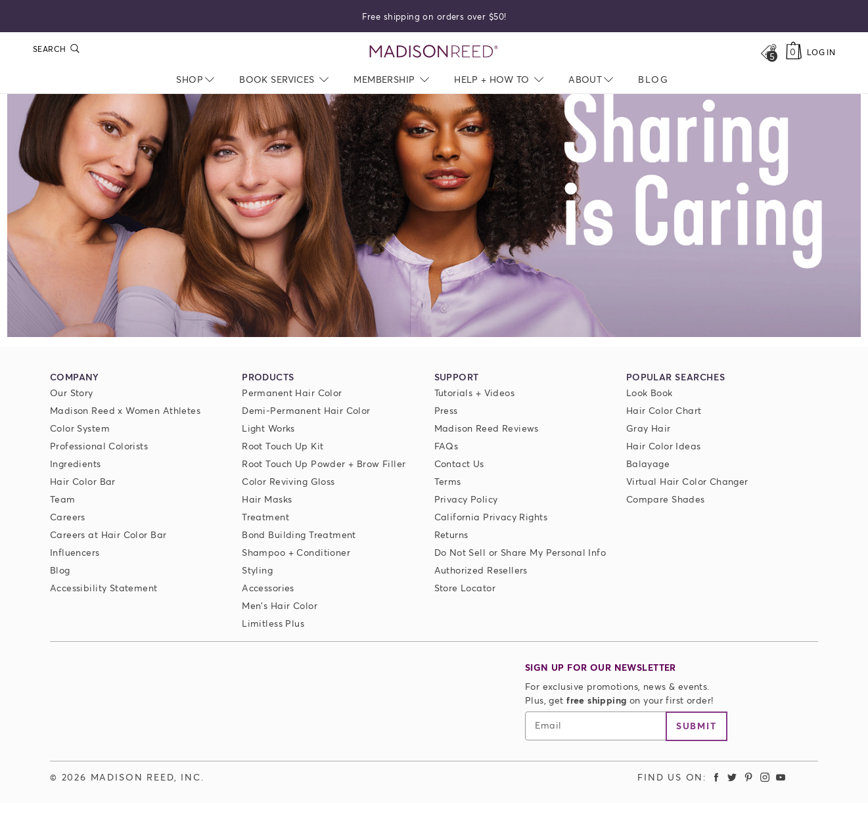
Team (63, 499)
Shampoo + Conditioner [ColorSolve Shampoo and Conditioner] (296, 552)
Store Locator (464, 587)
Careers (67, 516)
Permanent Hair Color (292, 392)
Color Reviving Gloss (288, 481)
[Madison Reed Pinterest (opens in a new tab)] (748, 776)
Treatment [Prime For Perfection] (265, 516)
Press (446, 410)
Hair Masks (267, 499)
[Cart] (794, 51)
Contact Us (459, 463)
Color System (80, 428)
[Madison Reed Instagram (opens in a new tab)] (764, 776)
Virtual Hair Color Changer (687, 481)
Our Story (71, 392)
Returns (451, 534)
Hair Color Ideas (663, 445)
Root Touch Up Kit (282, 445)
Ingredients (75, 463)
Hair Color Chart (664, 410)
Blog (60, 570)
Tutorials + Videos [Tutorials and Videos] (474, 392)
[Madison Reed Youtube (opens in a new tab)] (780, 776)
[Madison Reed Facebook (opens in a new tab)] (716, 776)
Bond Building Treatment (299, 534)
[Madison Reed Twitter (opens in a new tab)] (732, 776)
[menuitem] (653, 79)
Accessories (268, 587)
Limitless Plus (273, 623)
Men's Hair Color (279, 605)
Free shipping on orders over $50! (434, 16)
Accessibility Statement (104, 587)
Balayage (648, 463)
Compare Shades (665, 499)
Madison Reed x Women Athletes (125, 410)
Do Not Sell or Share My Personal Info (520, 552)
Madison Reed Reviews (486, 428)
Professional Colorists (99, 445)
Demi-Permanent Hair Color (306, 410)
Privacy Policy (466, 499)
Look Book (649, 392)
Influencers (75, 552)
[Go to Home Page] (434, 51)
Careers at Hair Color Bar (108, 534)
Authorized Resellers (481, 570)
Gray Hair (648, 428)
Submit (696, 725)
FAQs (446, 445)
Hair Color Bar (83, 481)
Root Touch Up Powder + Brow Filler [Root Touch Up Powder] (323, 463)
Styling (257, 570)
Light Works (268, 428)
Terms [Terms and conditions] (447, 481)
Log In (821, 52)
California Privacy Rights (491, 516)
